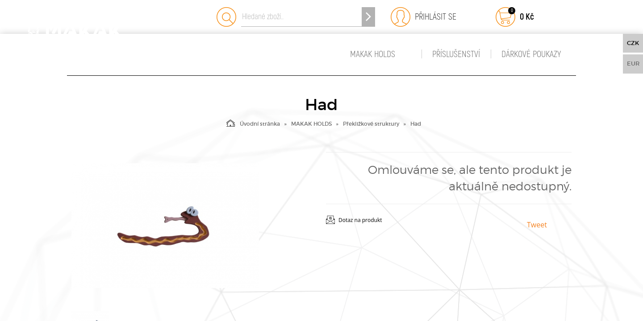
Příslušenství (456, 54)
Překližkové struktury (371, 123)
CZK (633, 43)
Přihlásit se (433, 16)
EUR (633, 63)
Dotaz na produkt (360, 220)
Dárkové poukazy (531, 54)
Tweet (537, 225)
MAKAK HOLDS (372, 54)
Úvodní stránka (253, 123)
